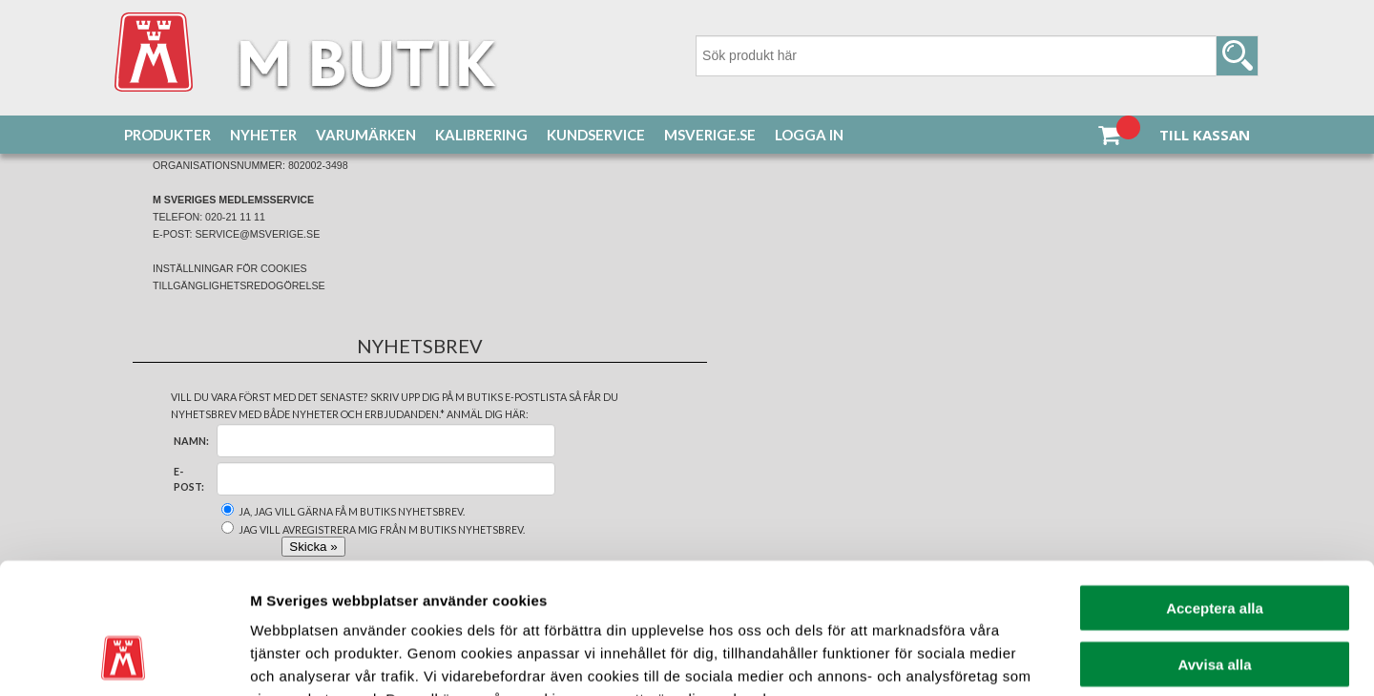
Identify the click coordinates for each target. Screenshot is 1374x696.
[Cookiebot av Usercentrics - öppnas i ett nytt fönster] (123, 658)
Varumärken (366, 134)
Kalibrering (481, 134)
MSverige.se (710, 134)
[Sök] (977, 55)
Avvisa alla (1215, 546)
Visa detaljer (1036, 658)
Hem (137, 183)
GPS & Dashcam (343, 183)
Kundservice (596, 134)
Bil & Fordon (257, 183)
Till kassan (1204, 134)
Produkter (167, 134)
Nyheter (263, 134)
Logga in (809, 134)
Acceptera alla (1214, 490)
